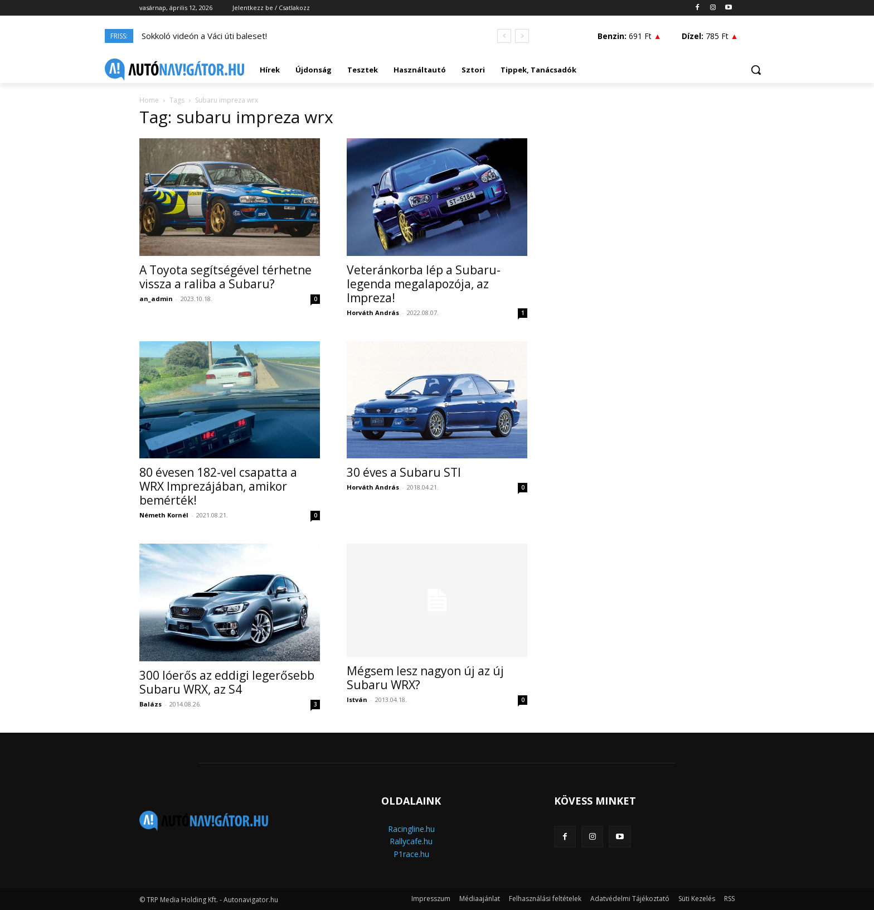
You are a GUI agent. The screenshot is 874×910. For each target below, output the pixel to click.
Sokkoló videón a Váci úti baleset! (204, 35)
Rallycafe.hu (411, 841)
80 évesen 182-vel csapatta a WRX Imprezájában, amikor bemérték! (218, 486)
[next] (522, 36)
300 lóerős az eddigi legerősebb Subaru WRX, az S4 (226, 682)
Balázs (150, 704)
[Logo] (174, 70)
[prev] (504, 36)
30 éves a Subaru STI (404, 472)
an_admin (156, 298)
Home (149, 100)
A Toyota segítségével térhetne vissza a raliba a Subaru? (225, 277)
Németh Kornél (163, 515)
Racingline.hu (411, 829)
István (357, 699)
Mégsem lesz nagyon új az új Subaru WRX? (425, 678)
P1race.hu (411, 854)
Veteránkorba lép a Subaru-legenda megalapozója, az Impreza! (424, 284)
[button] (755, 69)
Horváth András (373, 312)
